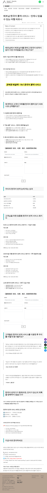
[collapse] (41, 26)
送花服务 (6, 10)
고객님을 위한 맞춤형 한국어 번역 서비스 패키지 (16, 34)
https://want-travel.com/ (16, 458)
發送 (23, 180)
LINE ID (5, 162)
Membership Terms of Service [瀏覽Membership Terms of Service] (35, 476)
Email (26, 151)
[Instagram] (45, 339)
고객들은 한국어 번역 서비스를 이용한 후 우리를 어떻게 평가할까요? (20, 36)
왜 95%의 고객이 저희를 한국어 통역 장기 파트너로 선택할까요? (19, 30)
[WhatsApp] (40, 2)
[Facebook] (45, 342)
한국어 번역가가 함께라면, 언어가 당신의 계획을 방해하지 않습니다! (20, 38)
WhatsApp (6, 175)
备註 (25, 162)
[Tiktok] (45, 345)
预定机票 (10, 8)
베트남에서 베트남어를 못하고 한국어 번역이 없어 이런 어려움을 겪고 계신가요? (23, 28)
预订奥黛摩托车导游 (35, 8)
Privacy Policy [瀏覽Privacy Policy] (42, 476)
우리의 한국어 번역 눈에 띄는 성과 (13, 32)
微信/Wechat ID (8, 157)
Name (5, 151)
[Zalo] (45, 350)
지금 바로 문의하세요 (10, 40)
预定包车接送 (21, 8)
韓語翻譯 (28, 8)
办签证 (5, 8)
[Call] (45, 347)
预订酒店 (15, 8)
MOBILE (26, 157)
